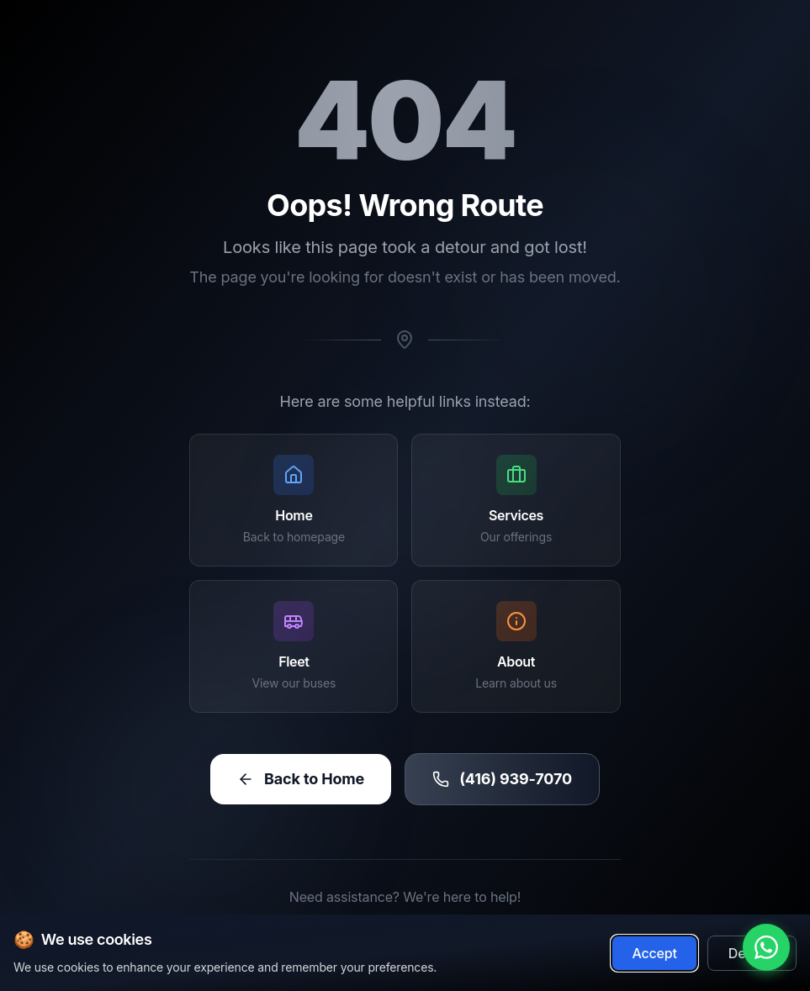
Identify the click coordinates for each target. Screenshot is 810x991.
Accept (654, 954)
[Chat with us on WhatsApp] (766, 947)
